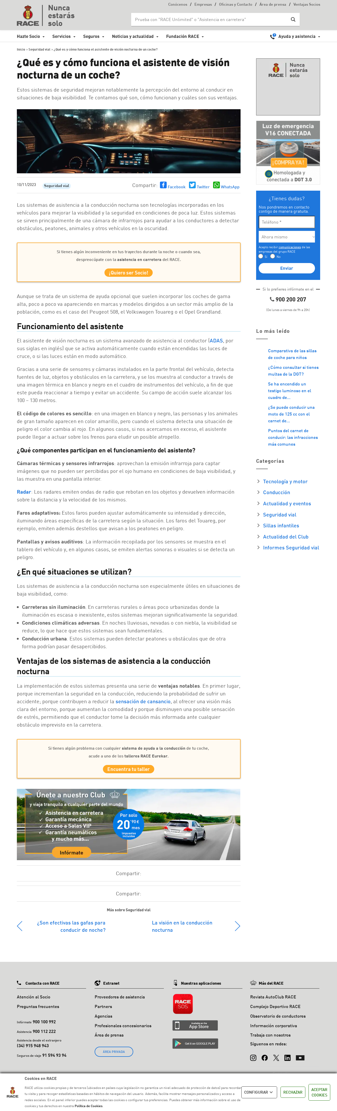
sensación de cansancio (143, 703)
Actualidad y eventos (287, 503)
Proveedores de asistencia (120, 1001)
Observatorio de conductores (278, 1020)
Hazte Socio (28, 36)
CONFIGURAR (259, 1092)
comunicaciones (290, 247)
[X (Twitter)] (276, 1060)
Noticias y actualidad (133, 36)
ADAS (216, 343)
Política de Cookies (88, 1106)
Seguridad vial (56, 186)
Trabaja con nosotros (270, 1040)
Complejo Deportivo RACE (275, 1011)
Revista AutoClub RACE (273, 1001)
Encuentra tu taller (128, 773)
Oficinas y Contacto (235, 5)
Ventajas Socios (306, 5)
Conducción (276, 492)
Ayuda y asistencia (296, 36)
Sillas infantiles (281, 525)
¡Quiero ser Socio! (128, 274)
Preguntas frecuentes (38, 1011)
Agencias (103, 1020)
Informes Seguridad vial (291, 547)
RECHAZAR (293, 1092)
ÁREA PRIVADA (114, 1056)
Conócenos (177, 5)
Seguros (91, 36)
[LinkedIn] (287, 1060)
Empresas (203, 5)
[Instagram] (253, 1060)
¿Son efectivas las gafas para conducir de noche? (71, 930)
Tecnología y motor (285, 481)
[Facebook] (265, 1060)
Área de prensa (272, 5)
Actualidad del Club (285, 536)
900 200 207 (291, 299)
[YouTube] (300, 1060)
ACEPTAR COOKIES (319, 1092)
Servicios (61, 36)
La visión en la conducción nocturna (182, 930)
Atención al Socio (33, 1001)
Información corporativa (273, 1030)
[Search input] (210, 19)
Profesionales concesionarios (123, 1030)
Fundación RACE (182, 36)
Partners (103, 1011)
